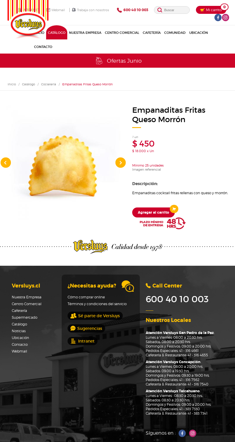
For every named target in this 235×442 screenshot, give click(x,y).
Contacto (43, 47)
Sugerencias (86, 328)
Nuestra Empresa (85, 33)
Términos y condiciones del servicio (97, 304)
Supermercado (24, 317)
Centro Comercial (122, 33)
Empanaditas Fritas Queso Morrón (87, 84)
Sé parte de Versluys (95, 315)
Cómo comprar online (86, 297)
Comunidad (175, 33)
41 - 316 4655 (198, 355)
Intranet (82, 341)
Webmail (55, 10)
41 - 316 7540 (198, 384)
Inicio (12, 84)
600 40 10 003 (132, 10)
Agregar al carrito (156, 211)
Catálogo (57, 33)
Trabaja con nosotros (90, 10)
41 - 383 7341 (197, 413)
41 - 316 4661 (189, 350)
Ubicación (198, 33)
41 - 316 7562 (189, 380)
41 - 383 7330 (189, 409)
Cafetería (152, 33)
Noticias (19, 331)
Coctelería (48, 84)
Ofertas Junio (118, 61)
